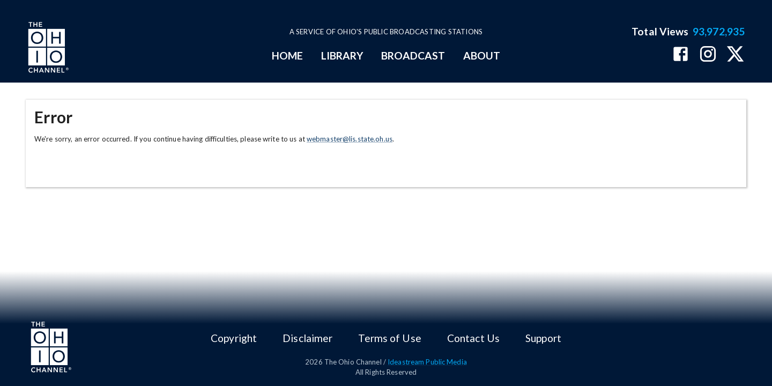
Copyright (234, 338)
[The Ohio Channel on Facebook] (680, 54)
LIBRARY (342, 55)
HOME (287, 55)
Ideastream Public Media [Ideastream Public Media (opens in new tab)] (427, 362)
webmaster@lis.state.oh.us (349, 139)
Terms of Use (389, 338)
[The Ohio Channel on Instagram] (708, 54)
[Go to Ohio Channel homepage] (47, 49)
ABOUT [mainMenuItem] (481, 55)
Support (543, 338)
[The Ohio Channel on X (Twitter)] (735, 54)
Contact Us (473, 338)
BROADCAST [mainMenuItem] (413, 55)
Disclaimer (307, 338)
